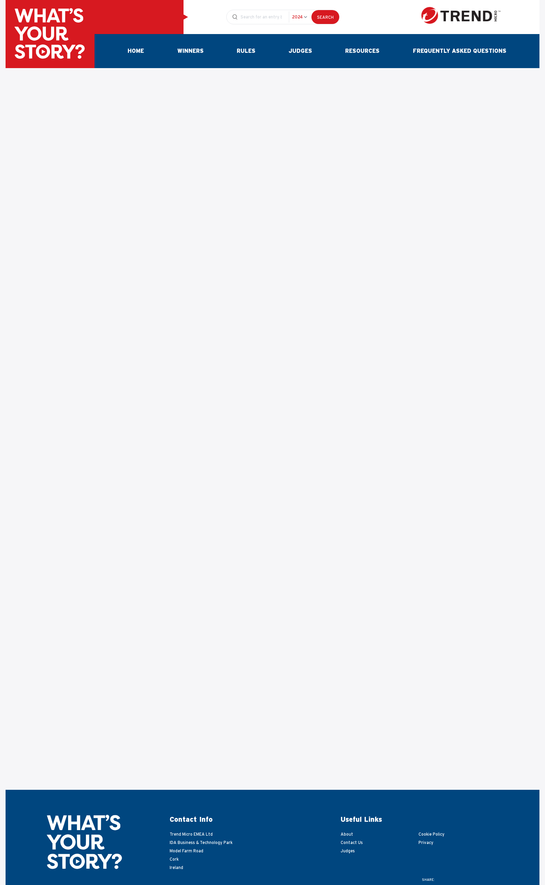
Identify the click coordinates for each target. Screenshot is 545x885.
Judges (300, 51)
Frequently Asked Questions (459, 51)
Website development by (454, 877)
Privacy (425, 806)
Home (136, 51)
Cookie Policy (431, 797)
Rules (246, 51)
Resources (362, 51)
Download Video (70, 556)
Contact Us (352, 806)
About (347, 797)
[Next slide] (525, 657)
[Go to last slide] (19, 657)
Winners (190, 51)
